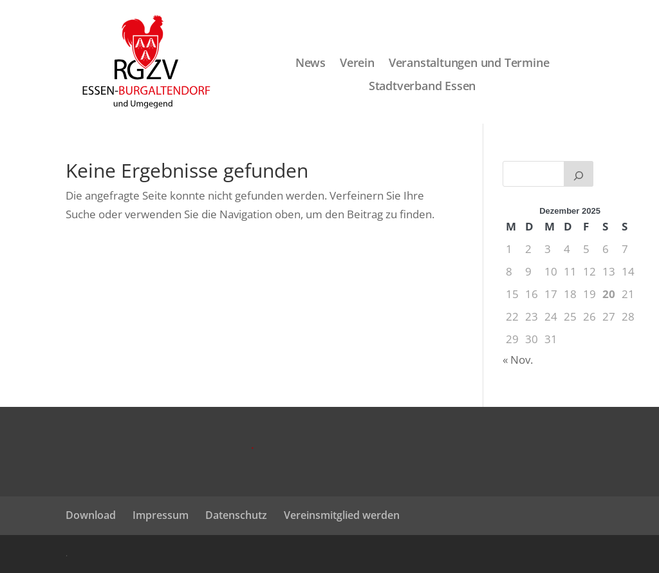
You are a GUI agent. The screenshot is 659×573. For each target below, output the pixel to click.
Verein (357, 63)
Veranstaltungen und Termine (469, 63)
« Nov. (518, 359)
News (310, 63)
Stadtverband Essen (422, 86)
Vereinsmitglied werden (342, 515)
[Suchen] (578, 174)
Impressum (161, 515)
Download (91, 515)
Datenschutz (236, 515)
